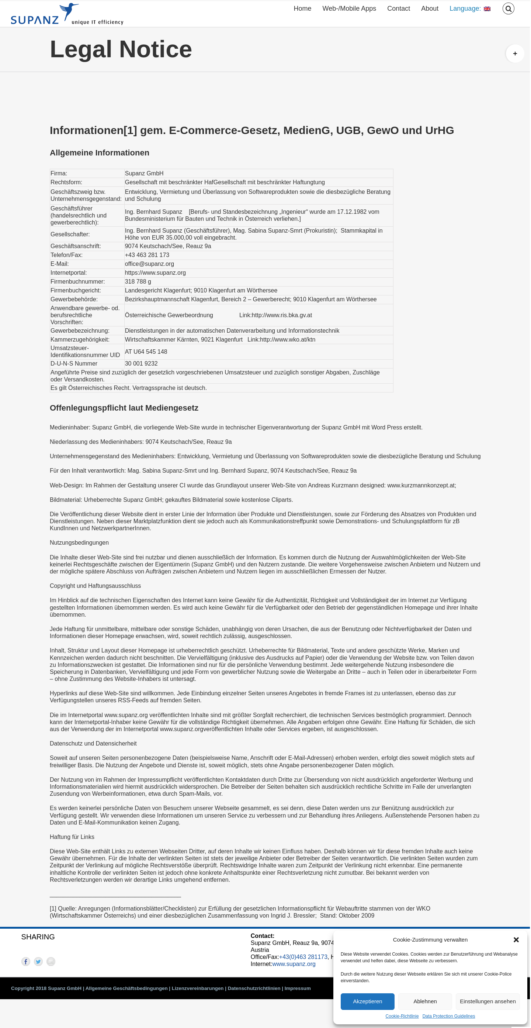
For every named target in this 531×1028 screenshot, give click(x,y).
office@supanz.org (149, 264)
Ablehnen (425, 1001)
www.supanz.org (294, 964)
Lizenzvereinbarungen (198, 988)
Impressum (298, 988)
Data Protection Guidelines (449, 1016)
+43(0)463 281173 (303, 957)
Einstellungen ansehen (488, 1001)
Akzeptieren (367, 1001)
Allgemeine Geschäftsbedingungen (127, 988)
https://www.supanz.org (155, 273)
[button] (516, 939)
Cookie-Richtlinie (402, 1016)
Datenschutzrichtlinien (254, 988)
